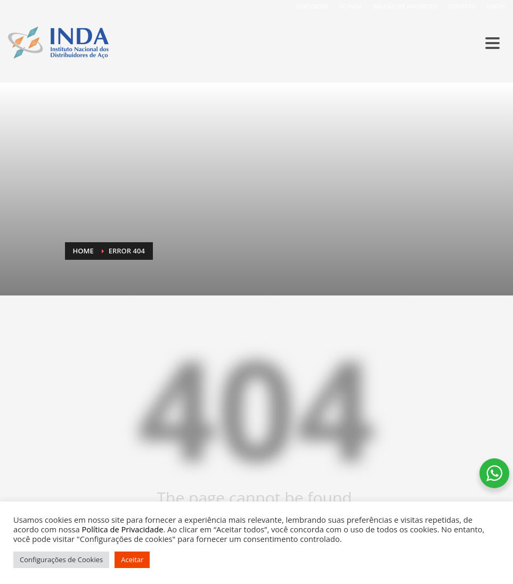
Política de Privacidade (123, 529)
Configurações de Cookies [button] (61, 559)
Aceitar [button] (132, 559)
